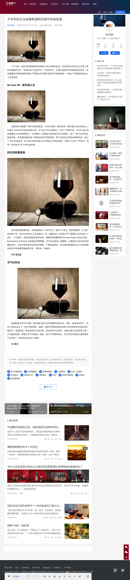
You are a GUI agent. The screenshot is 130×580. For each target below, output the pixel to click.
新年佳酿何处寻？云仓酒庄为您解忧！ (115, 226)
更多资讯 (88, 4)
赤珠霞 (81, 375)
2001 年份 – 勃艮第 (18, 528)
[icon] (115, 570)
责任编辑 (10, 25)
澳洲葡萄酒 (47, 372)
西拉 (54, 375)
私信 (115, 53)
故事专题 (25, 568)
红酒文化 (57, 4)
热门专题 (68, 4)
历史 (17, 568)
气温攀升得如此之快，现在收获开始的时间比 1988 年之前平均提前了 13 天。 (32, 427)
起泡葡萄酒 (15, 378)
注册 (111, 12)
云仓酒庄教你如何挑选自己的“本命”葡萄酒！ (116, 203)
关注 (103, 53)
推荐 (45, 25)
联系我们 (57, 568)
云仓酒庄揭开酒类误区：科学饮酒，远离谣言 (115, 238)
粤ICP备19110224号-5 (56, 572)
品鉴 (41, 25)
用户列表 (36, 568)
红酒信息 (46, 4)
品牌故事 (77, 4)
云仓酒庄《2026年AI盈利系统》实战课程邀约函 (115, 155)
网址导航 (8, 568)
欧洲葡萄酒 (32, 372)
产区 (85, 510)
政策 (50, 25)
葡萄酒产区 (28, 375)
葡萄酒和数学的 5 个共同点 (22, 448)
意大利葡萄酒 (16, 372)
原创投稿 (120, 12)
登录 (105, 12)
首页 (28, 4)
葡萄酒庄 (42, 375)
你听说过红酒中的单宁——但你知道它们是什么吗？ (33, 508)
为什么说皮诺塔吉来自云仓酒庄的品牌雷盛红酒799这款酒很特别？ (45, 468)
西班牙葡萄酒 (67, 375)
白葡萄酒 (61, 372)
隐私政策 (46, 568)
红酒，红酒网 (76, 372)
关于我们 (67, 568)
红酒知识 (14, 375)
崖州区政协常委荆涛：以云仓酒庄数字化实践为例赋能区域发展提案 (109, 82)
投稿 (97, 4)
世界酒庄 (35, 4)
